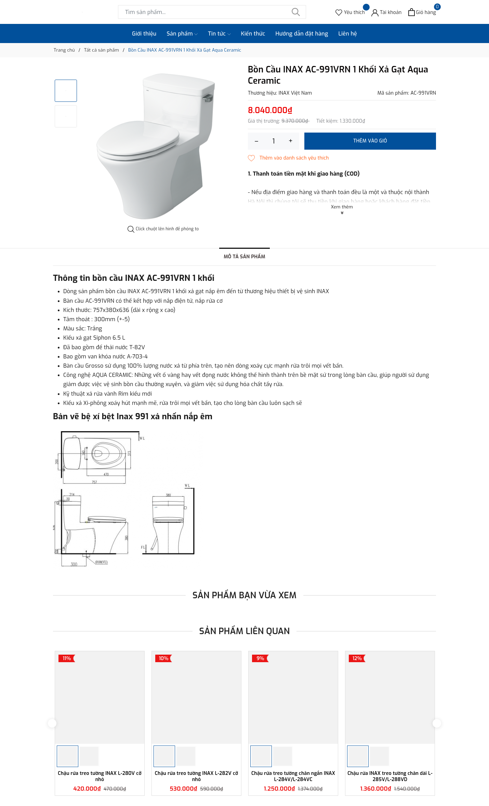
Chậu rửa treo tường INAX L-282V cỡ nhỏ (196, 776)
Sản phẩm (182, 34)
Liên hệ (347, 33)
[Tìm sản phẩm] (212, 12)
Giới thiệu (144, 33)
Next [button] (437, 723)
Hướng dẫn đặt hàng (302, 33)
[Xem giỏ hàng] (422, 12)
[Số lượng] (273, 141)
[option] (163, 145)
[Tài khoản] (386, 12)
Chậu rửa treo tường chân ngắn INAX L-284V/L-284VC (293, 776)
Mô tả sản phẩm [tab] (244, 257)
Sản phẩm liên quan (244, 631)
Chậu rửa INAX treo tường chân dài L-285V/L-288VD (390, 776)
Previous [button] (52, 723)
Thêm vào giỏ (370, 141)
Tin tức (219, 34)
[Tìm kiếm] (296, 12)
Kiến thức (253, 33)
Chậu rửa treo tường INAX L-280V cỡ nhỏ (99, 776)
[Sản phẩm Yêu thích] (350, 12)
